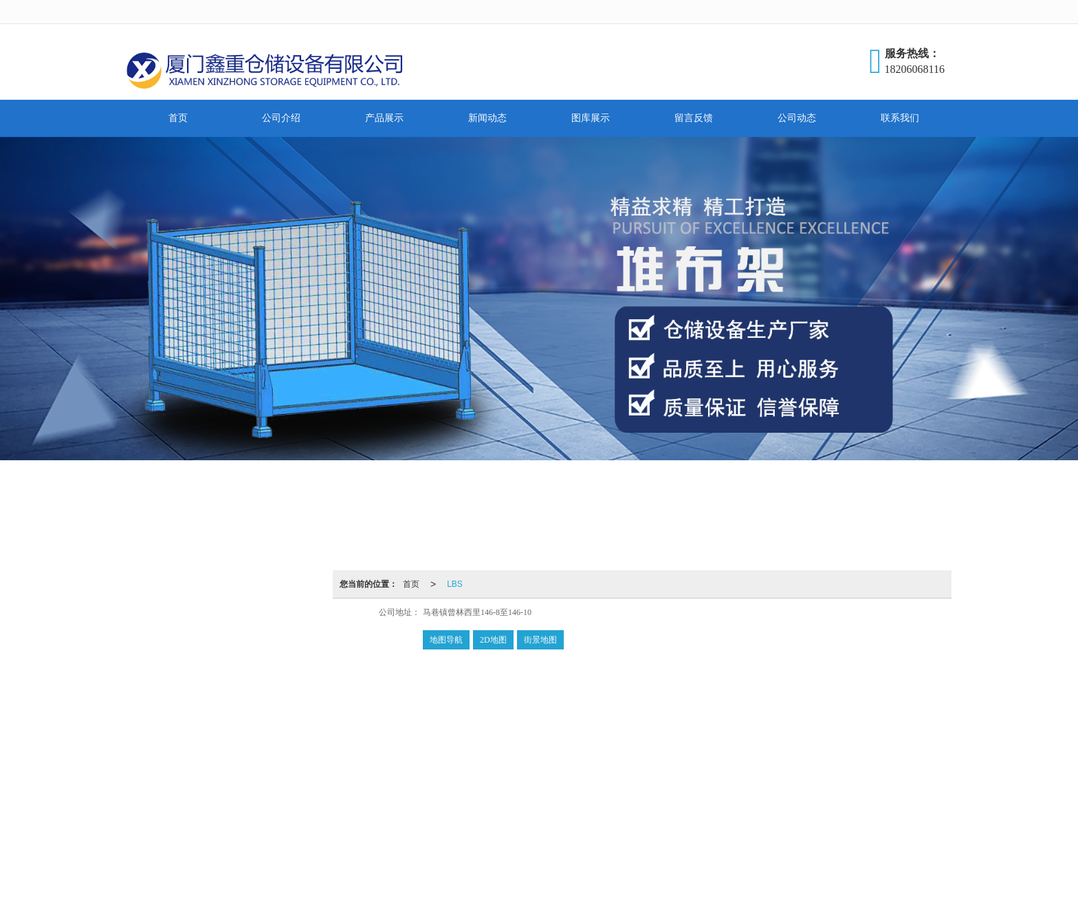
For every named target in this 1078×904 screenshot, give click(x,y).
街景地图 (540, 640)
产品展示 (384, 118)
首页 (178, 118)
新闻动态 (487, 118)
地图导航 (446, 640)
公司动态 (797, 118)
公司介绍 (281, 118)
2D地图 (493, 640)
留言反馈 (693, 118)
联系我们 (900, 118)
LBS (455, 584)
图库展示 (590, 118)
